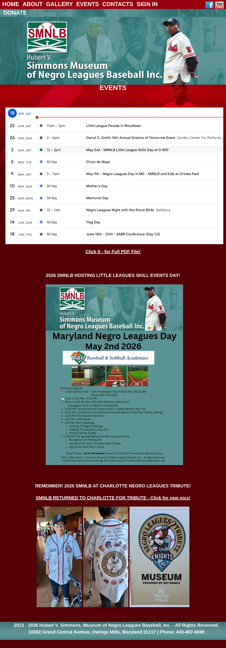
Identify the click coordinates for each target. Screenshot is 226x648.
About (33, 4)
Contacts (117, 4)
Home (10, 4)
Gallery (59, 4)
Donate (15, 12)
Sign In (147, 4)
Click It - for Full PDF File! (112, 251)
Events (87, 4)
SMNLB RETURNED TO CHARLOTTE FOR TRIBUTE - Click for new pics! (113, 497)
